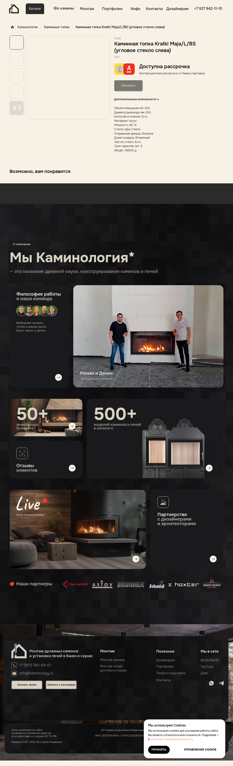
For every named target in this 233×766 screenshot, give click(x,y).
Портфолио (112, 8)
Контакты (154, 8)
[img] (78, 529)
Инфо (135, 8)
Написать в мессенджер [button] (61, 684)
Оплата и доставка (170, 673)
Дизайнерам (177, 8)
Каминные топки (56, 27)
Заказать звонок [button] (27, 684)
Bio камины (64, 8)
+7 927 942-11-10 (208, 8)
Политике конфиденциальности (171, 739)
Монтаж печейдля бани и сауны (113, 668)
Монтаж (87, 8)
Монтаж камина (112, 660)
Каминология (24, 27)
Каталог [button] (35, 9)
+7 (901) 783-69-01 (35, 665)
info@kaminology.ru (36, 673)
